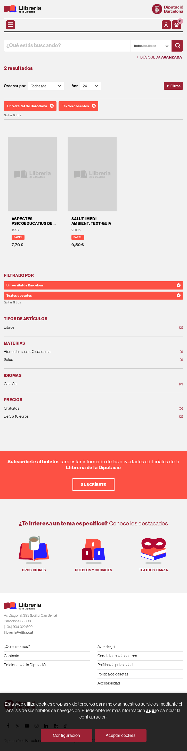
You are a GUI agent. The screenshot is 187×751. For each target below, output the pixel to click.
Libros (77, 328)
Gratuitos (77, 408)
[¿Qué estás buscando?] (67, 46)
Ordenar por (15, 86)
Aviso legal (106, 646)
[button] (176, 24)
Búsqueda (159, 57)
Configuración (66, 735)
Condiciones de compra (117, 655)
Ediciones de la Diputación (26, 664)
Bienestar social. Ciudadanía (77, 352)
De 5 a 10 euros (77, 416)
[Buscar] (177, 46)
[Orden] (46, 86)
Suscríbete (93, 484)
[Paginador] (90, 86)
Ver (75, 86)
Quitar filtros (12, 115)
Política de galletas (112, 674)
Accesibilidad (108, 683)
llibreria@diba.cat (18, 632)
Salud (77, 360)
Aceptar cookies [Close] (120, 735)
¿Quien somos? (17, 646)
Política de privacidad (115, 664)
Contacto (11, 655)
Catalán (77, 384)
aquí (151, 710)
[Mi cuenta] (166, 24)
